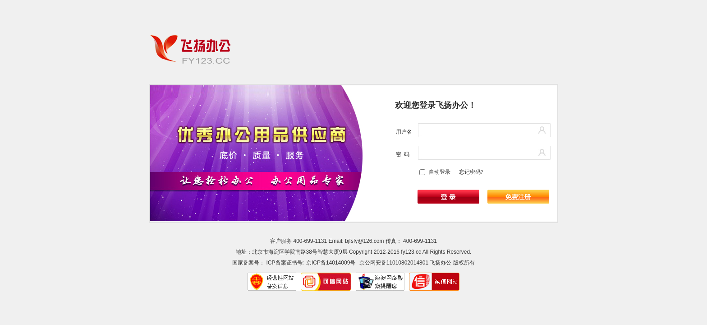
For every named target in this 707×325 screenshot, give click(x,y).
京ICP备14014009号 (330, 263)
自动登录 (439, 172)
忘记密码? (471, 172)
